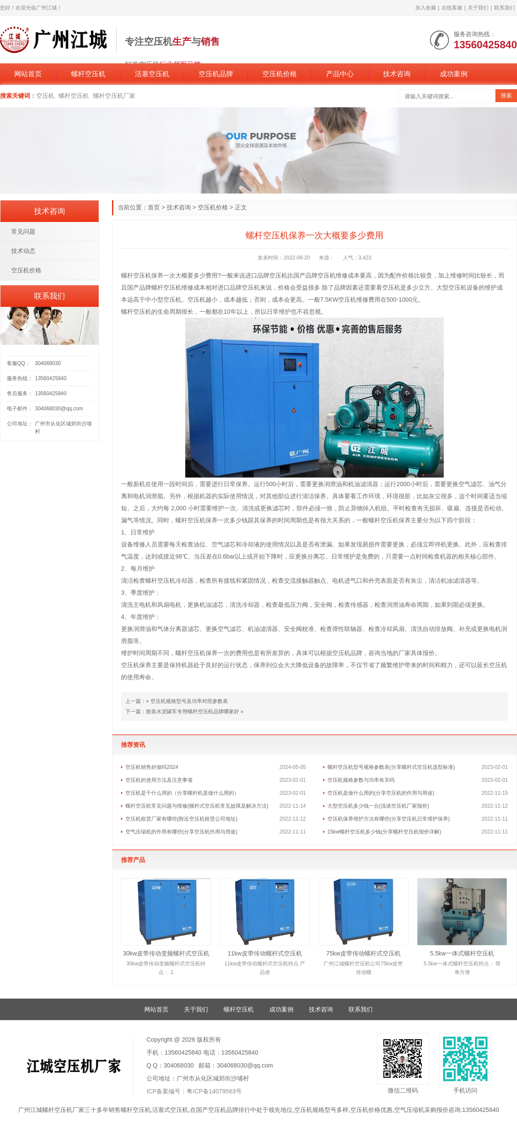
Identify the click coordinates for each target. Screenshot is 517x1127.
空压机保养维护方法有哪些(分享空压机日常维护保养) (388, 819)
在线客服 (452, 8)
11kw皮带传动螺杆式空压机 (264, 953)
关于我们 (478, 8)
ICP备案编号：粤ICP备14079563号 (194, 1091)
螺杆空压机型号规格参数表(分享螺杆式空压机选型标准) (391, 767)
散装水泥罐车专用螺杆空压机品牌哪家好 (192, 712)
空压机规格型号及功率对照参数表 (189, 701)
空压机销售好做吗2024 (151, 767)
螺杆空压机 (88, 74)
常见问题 (23, 231)
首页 (154, 207)
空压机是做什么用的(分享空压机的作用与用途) (380, 793)
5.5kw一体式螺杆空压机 (462, 953)
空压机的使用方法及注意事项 (159, 780)
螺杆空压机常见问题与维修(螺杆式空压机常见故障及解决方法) (196, 806)
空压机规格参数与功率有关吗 (361, 780)
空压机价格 (279, 74)
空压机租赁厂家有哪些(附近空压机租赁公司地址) (181, 819)
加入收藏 (425, 8)
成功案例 (453, 74)
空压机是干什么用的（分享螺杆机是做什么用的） (182, 793)
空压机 (45, 95)
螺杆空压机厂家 (114, 95)
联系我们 (504, 8)
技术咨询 (397, 74)
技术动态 (23, 250)
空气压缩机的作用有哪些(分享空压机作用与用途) (181, 832)
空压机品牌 (216, 74)
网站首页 (28, 74)
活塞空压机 (152, 74)
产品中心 (340, 74)
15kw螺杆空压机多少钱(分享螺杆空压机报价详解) (384, 832)
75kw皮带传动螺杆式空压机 (363, 953)
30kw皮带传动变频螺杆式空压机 (166, 953)
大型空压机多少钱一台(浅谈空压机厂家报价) (378, 806)
